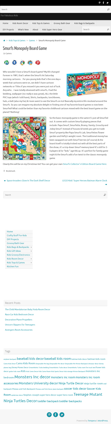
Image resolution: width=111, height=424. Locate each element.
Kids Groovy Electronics (18, 255)
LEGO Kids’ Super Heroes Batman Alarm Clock (84, 182)
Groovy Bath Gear (15, 243)
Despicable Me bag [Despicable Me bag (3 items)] (42, 364)
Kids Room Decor (15, 258)
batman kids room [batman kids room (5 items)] (96, 359)
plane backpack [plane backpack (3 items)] (58, 389)
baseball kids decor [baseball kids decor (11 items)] (30, 359)
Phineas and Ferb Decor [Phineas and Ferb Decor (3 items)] (43, 389)
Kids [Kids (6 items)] (23, 371)
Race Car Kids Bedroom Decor (19, 314)
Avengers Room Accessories (19, 330)
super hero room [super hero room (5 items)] (65, 395)
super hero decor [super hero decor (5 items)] (48, 395)
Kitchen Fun (13, 266)
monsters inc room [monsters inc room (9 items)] (63, 377)
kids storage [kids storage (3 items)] (68, 371)
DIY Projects (13, 239)
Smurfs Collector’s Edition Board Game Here (84, 164)
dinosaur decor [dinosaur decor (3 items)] (93, 364)
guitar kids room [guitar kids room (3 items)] (14, 371)
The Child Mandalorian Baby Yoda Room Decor (27, 309)
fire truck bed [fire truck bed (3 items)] (90, 368)
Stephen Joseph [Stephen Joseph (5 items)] (31, 395)
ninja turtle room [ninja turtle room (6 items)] (93, 383)
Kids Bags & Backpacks (18, 247)
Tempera (92, 421)
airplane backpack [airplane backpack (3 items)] (10, 359)
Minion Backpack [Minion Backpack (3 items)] (79, 371)
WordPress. (103, 421)
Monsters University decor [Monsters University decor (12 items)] (38, 383)
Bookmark (10, 171)
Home (10, 231)
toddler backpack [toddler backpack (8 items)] (48, 401)
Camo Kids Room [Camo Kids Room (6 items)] (25, 363)
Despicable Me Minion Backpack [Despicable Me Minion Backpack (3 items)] (76, 364)
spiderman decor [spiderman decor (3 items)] (17, 395)
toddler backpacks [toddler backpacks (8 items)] (70, 401)
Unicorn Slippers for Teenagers (20, 324)
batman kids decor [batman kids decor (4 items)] (79, 359)
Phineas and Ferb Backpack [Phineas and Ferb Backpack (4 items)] (23, 389)
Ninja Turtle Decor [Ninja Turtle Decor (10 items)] (71, 383)
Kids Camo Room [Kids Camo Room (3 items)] (45, 371)
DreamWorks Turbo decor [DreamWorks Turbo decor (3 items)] (58, 368)
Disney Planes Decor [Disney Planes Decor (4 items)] (20, 367)
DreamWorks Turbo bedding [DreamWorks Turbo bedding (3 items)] (39, 368)
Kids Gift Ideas (14, 251)
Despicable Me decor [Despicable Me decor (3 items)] (57, 364)
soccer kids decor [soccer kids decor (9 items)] (75, 389)
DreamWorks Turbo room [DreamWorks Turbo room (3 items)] (76, 368)
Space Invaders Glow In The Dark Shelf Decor (27, 180)
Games (32, 40)
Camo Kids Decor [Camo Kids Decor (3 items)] (10, 364)
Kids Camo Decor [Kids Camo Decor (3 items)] (32, 371)
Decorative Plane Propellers (18, 319)
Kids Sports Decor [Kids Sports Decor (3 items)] (57, 371)
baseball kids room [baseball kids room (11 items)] (57, 359)
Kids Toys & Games (17, 40)
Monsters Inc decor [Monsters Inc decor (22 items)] (32, 377)
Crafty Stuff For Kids (17, 235)
